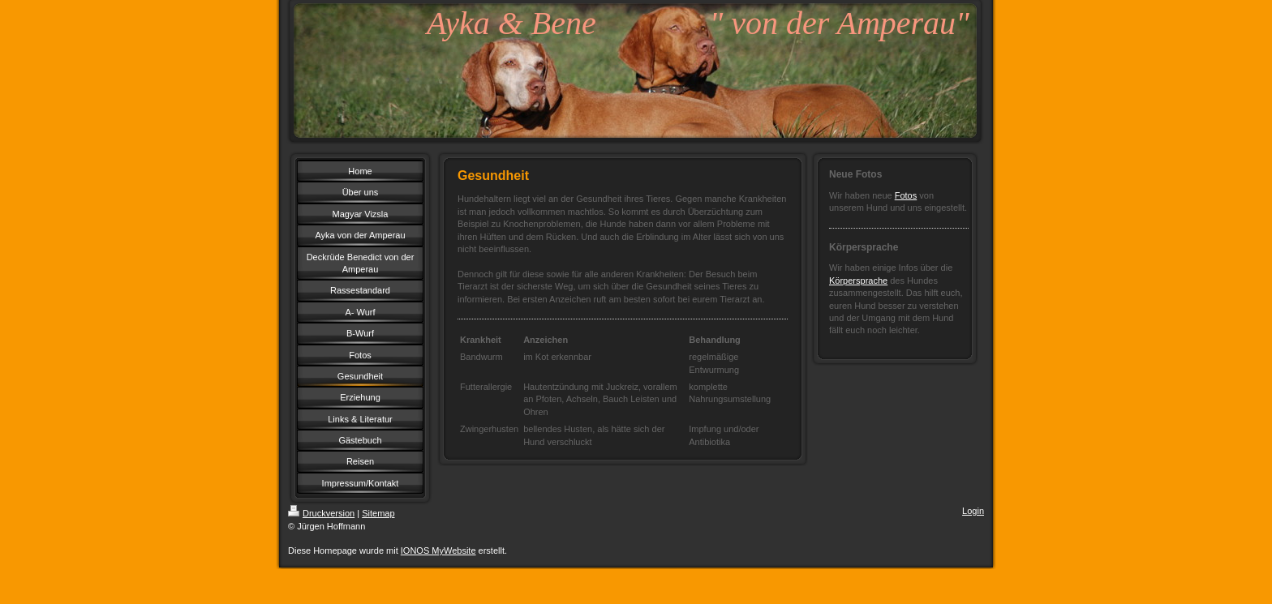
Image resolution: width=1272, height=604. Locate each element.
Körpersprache (858, 280)
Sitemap (378, 513)
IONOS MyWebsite (438, 550)
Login (973, 511)
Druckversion (321, 513)
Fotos (906, 195)
